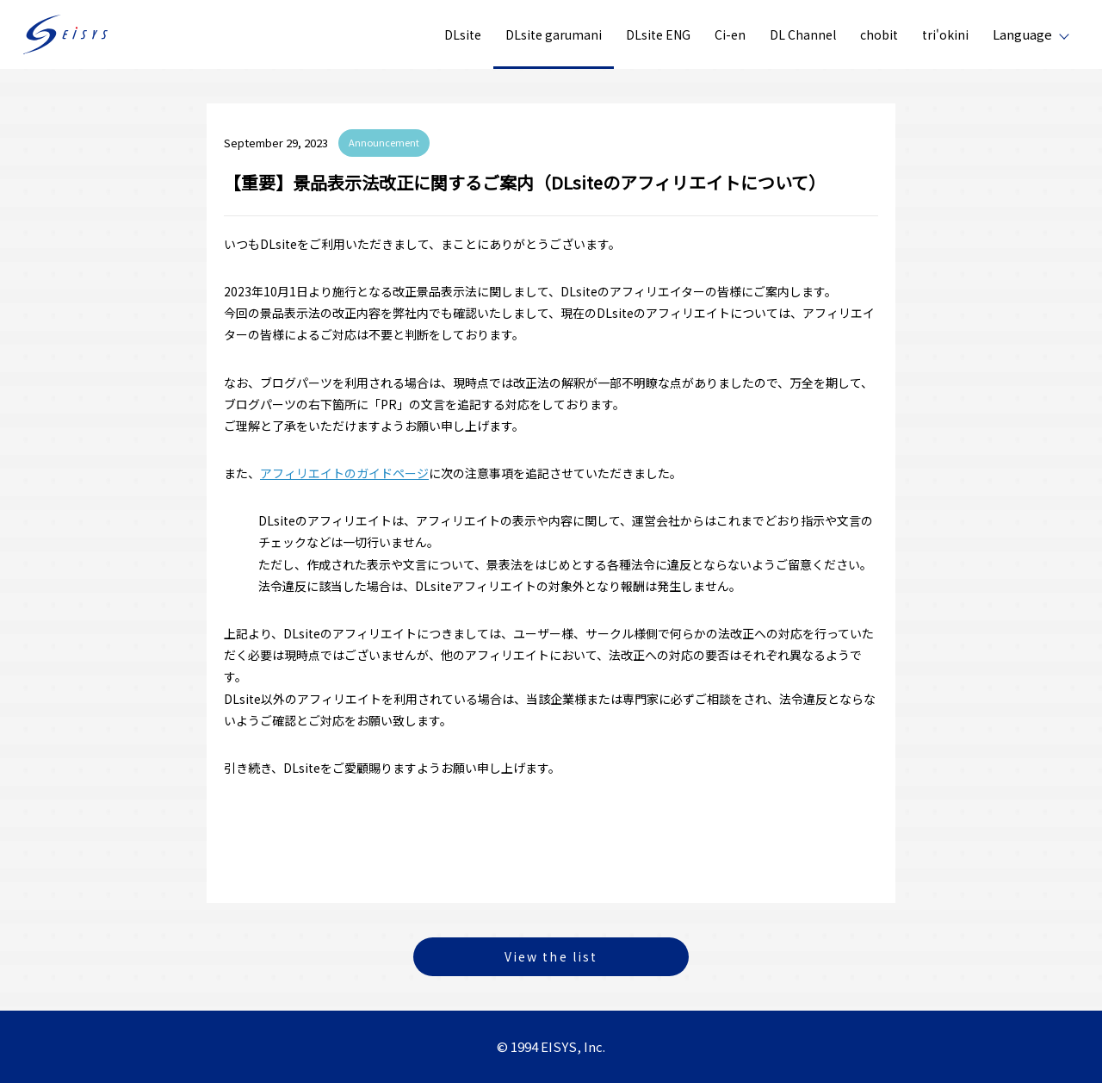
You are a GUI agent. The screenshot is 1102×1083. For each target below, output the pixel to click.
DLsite (462, 34)
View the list (551, 956)
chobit (879, 34)
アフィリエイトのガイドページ (344, 473)
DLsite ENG (658, 34)
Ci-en (730, 34)
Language (1022, 34)
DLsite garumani (553, 34)
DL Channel (803, 34)
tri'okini (945, 34)
